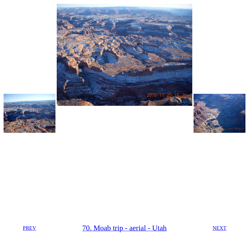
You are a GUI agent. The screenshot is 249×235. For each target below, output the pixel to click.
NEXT (220, 228)
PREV (29, 228)
